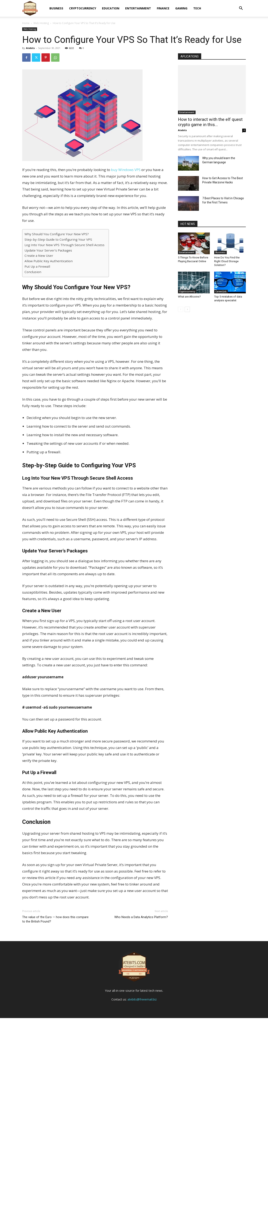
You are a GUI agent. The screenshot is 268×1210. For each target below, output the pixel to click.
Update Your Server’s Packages (48, 250)
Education (110, 8)
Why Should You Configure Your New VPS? (56, 234)
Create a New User (38, 255)
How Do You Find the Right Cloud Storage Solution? (227, 261)
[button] (241, 9)
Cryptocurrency (82, 8)
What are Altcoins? (189, 296)
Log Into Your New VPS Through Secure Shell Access (64, 245)
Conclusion (32, 272)
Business (56, 8)
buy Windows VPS (125, 169)
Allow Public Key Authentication (48, 261)
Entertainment (138, 8)
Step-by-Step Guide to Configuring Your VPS (58, 239)
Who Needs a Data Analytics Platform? (141, 917)
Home (26, 23)
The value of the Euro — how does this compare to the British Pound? (55, 919)
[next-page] (187, 309)
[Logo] (30, 8)
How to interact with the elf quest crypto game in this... (210, 122)
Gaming (181, 8)
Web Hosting (41, 23)
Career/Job (221, 291)
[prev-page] (180, 309)
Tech (197, 8)
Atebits (30, 48)
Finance (163, 8)
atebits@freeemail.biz (142, 1191)
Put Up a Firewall (37, 266)
